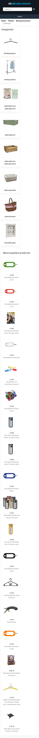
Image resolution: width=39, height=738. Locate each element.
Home (20, 17)
